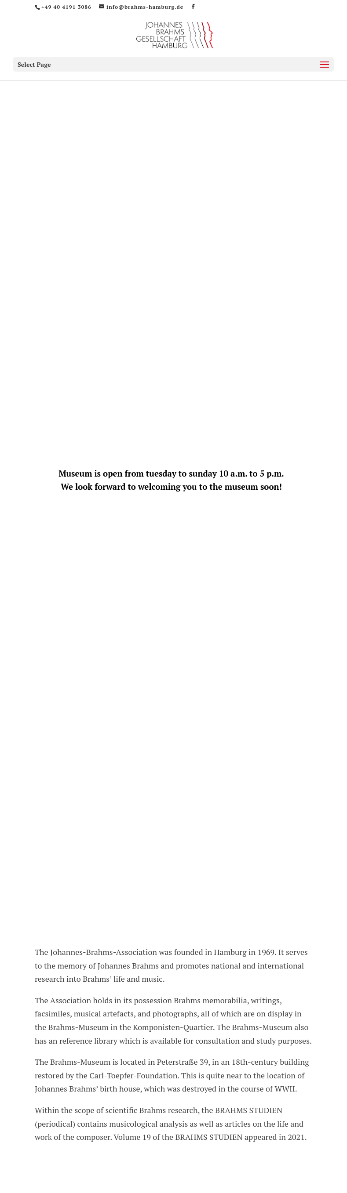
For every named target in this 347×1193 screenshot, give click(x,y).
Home (62, 1124)
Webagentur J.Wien (280, 1166)
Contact (148, 1124)
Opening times (103, 1124)
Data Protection (194, 1124)
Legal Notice (247, 1124)
